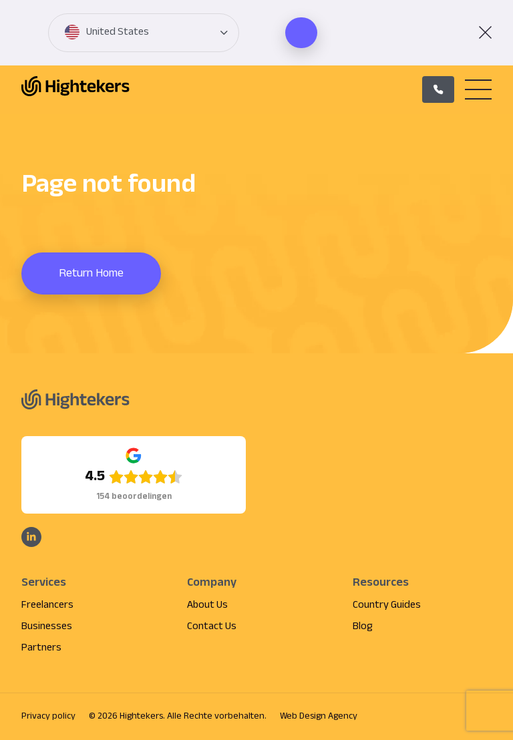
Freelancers (47, 605)
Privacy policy (48, 716)
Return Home (91, 273)
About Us (207, 605)
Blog (363, 626)
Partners (41, 648)
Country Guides (387, 605)
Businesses (46, 626)
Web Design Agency (318, 716)
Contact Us (211, 626)
